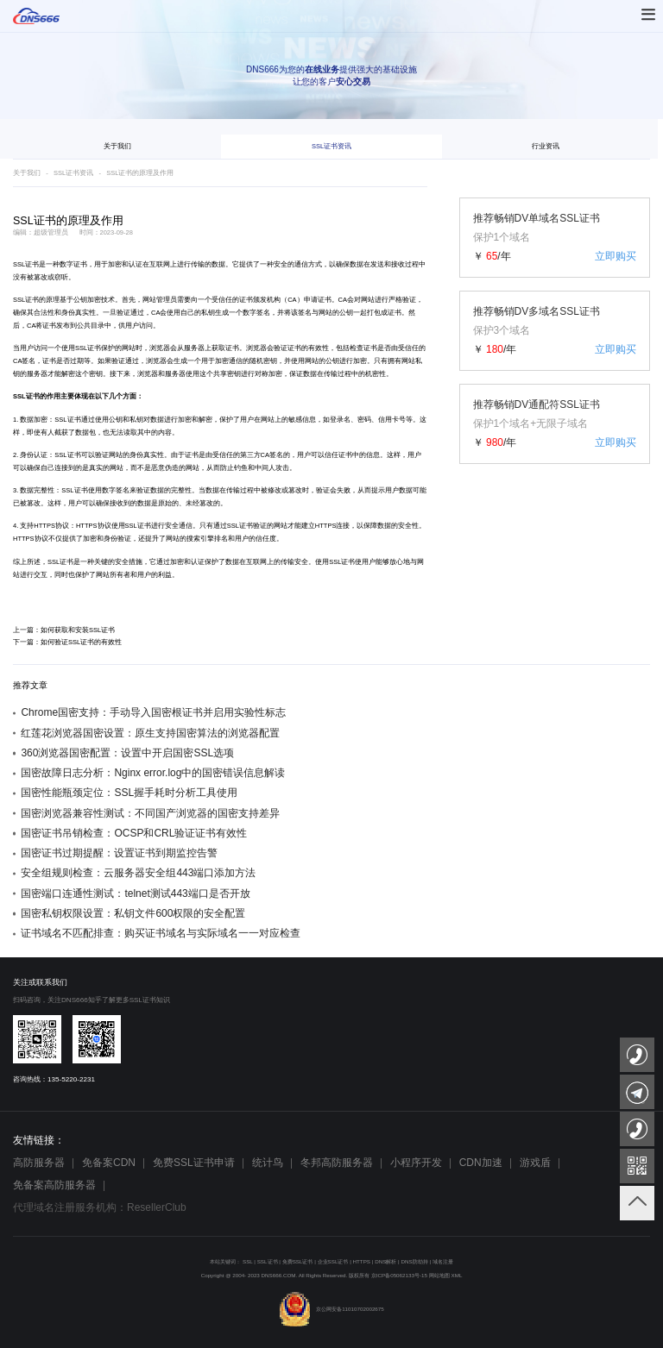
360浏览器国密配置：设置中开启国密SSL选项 (127, 753)
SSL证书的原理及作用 (140, 173)
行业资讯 (545, 146)
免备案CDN (109, 1163)
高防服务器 (39, 1163)
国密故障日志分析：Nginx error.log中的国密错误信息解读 (153, 773)
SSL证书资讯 (331, 146)
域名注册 (443, 1261)
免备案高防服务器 (54, 1185)
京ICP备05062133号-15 (399, 1275)
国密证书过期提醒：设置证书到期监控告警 (119, 853)
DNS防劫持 (414, 1261)
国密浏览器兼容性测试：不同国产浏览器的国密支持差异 (150, 813)
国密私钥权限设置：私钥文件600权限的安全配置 (133, 913)
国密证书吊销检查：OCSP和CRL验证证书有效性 (134, 833)
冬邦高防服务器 (336, 1163)
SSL (248, 1261)
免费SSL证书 (297, 1261)
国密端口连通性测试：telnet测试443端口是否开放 (135, 893)
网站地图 (439, 1275)
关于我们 (117, 146)
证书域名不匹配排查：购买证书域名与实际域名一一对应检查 (160, 933)
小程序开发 (416, 1163)
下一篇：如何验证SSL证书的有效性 (67, 642)
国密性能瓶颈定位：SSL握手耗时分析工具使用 (129, 793)
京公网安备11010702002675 (331, 1309)
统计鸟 (267, 1163)
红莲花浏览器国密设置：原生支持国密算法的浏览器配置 (150, 733)
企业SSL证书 (333, 1261)
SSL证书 (26, 264)
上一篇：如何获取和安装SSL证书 (64, 630)
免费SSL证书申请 (194, 1163)
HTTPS (44, 526)
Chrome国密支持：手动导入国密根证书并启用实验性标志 (153, 712)
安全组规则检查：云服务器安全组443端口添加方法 (138, 873)
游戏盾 (535, 1163)
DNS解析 (385, 1261)
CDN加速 (480, 1163)
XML (457, 1275)
